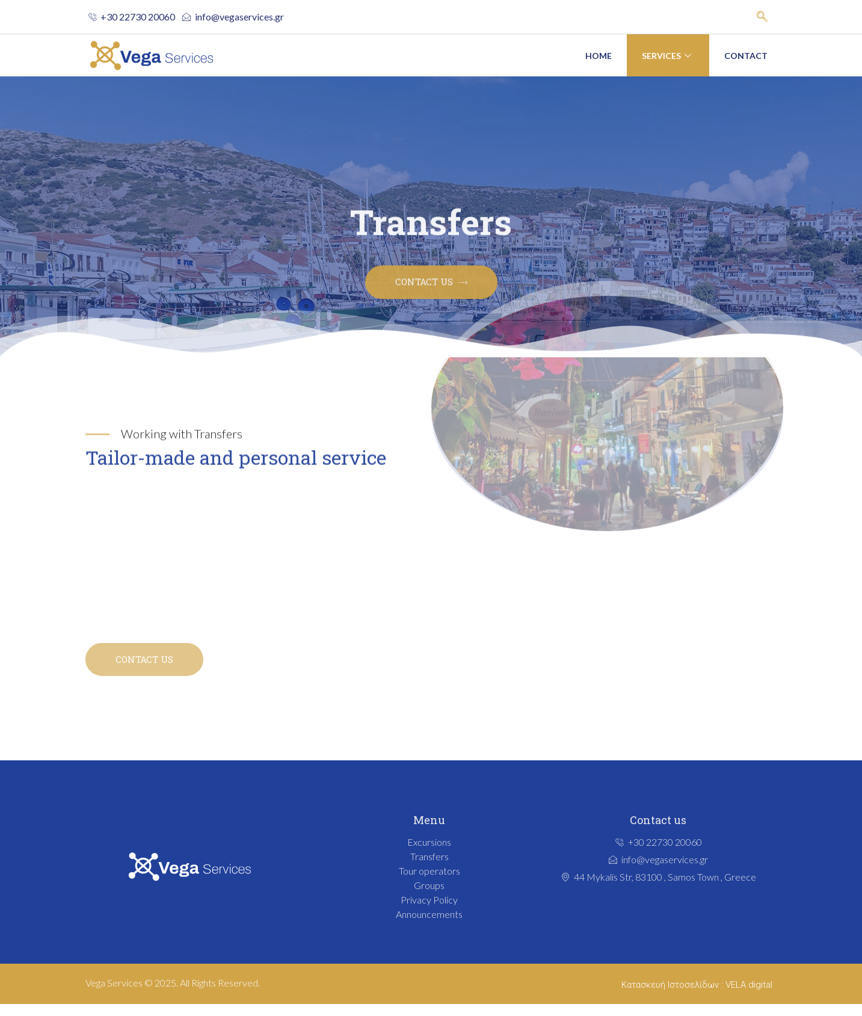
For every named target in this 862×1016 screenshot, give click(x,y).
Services (668, 56)
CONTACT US (144, 669)
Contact (746, 56)
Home (598, 56)
